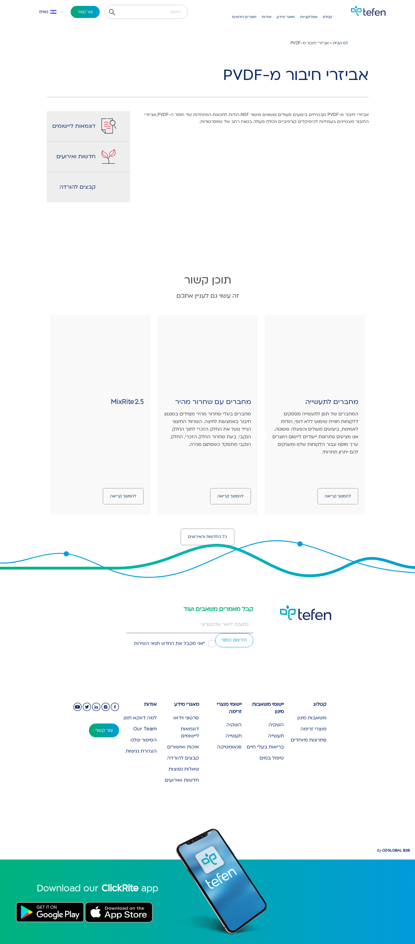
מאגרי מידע (186, 704)
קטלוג (327, 17)
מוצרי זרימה (313, 729)
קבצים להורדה (78, 187)
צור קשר (85, 12)
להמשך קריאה (338, 496)
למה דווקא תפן (140, 717)
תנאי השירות (147, 643)
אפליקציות (308, 17)
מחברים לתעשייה (331, 401)
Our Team (145, 729)
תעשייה (276, 735)
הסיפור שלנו (143, 740)
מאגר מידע (286, 17)
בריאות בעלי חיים (265, 747)
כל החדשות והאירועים (207, 536)
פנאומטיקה (229, 747)
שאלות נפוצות (184, 769)
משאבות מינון (311, 717)
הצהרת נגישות (141, 751)
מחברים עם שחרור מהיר (213, 401)
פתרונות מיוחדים (308, 740)
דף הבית (340, 43)
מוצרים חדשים (244, 17)
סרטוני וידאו (186, 717)
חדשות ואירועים (76, 156)
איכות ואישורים (183, 747)
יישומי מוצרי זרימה (229, 708)
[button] (47, 11)
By (393, 850)
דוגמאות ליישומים (74, 126)
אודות (266, 17)
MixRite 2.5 (127, 401)
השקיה (276, 724)
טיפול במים (272, 758)
